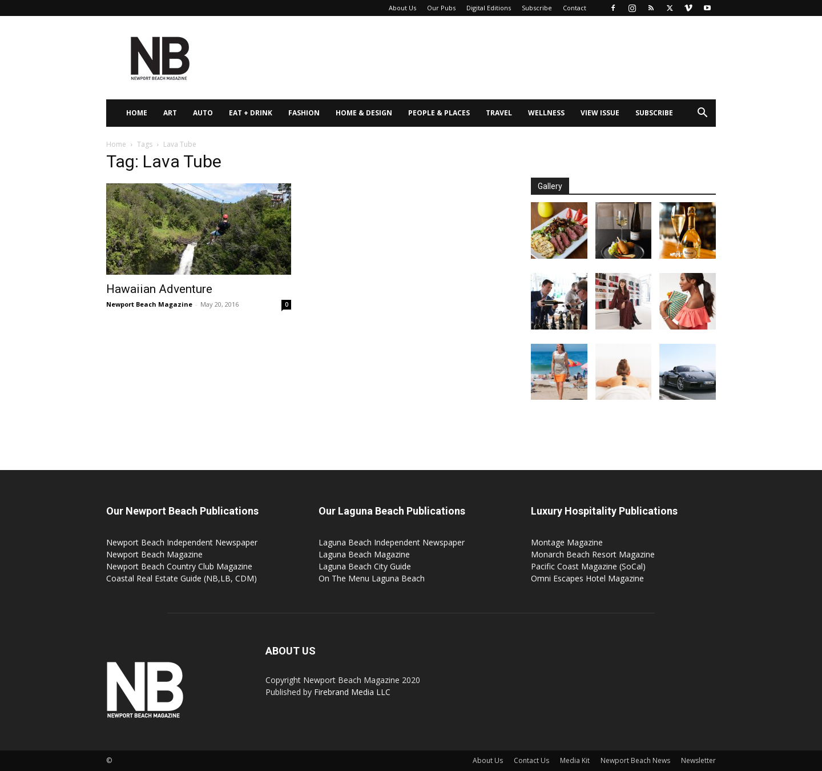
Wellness (546, 113)
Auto (203, 113)
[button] (702, 114)
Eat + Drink (250, 113)
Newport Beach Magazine (149, 304)
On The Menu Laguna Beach (372, 578)
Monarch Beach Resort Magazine (593, 554)
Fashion (304, 113)
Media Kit (575, 760)
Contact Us (531, 760)
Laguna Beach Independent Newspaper (392, 542)
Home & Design (364, 113)
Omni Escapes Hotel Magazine (587, 578)
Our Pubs (441, 7)
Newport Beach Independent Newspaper (181, 542)
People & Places (439, 113)
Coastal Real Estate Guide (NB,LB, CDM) (181, 578)
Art (170, 113)
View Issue (600, 113)
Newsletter (698, 760)
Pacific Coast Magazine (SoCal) (588, 566)
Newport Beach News (635, 760)
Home (136, 113)
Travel (499, 113)
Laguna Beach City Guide (365, 566)
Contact (574, 7)
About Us (402, 7)
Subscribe (537, 7)
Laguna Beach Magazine (364, 554)
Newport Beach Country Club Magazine (179, 566)
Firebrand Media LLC (352, 691)
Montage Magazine (567, 542)
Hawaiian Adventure (159, 289)
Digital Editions (488, 7)
